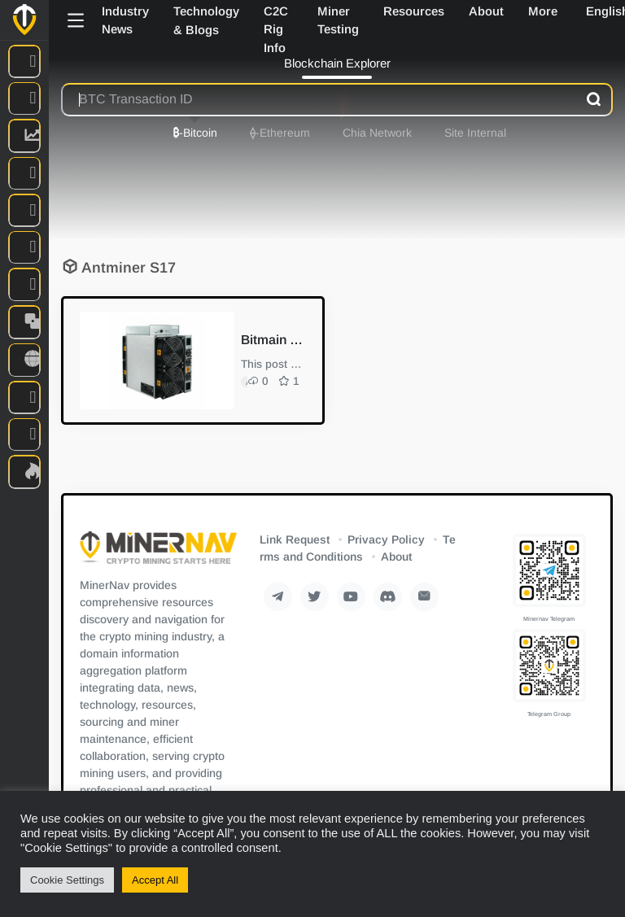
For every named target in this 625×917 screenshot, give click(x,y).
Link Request (295, 539)
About (396, 556)
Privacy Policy (386, 539)
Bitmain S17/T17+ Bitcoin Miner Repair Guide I (272, 340)
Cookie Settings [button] (67, 880)
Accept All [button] (155, 880)
